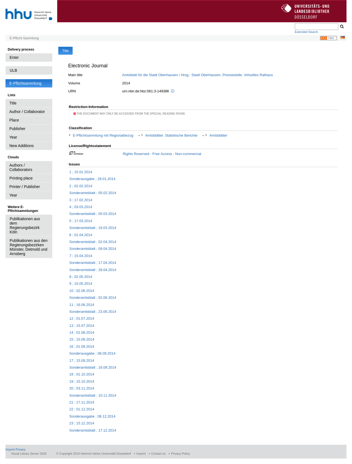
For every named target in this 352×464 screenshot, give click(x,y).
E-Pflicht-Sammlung (24, 38)
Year (13, 137)
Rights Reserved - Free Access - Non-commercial (162, 154)
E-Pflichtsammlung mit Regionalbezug (103, 135)
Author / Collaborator (27, 111)
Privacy (21, 449)
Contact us (158, 453)
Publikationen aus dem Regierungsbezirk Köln (25, 225)
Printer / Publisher (24, 186)
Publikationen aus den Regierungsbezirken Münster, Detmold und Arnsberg (29, 247)
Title (12, 103)
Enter (14, 57)
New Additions (21, 145)
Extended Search (306, 32)
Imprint (10, 449)
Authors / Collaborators (20, 167)
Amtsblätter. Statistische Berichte (171, 135)
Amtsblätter (218, 135)
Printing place (21, 178)
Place (14, 120)
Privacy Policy (180, 453)
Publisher (17, 128)
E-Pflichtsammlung (25, 83)
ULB (13, 70)
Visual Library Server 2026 (28, 453)
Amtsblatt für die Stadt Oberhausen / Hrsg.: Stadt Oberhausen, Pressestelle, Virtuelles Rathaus (197, 75)
